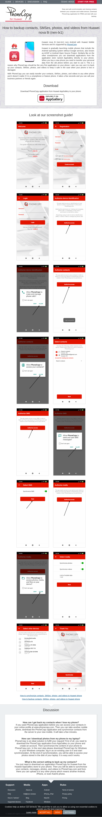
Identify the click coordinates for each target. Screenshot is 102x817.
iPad (51, 794)
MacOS (46, 798)
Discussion (33, 2)
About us (29, 790)
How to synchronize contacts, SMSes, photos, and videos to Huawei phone (51, 696)
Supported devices (14, 802)
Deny (57, 812)
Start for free (86, 2)
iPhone (46, 794)
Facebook (29, 802)
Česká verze (67, 2)
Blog (27, 798)
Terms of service (68, 790)
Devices (19, 2)
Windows (47, 802)
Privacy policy (67, 794)
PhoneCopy (72, 44)
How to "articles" (13, 798)
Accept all (45, 812)
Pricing (64, 798)
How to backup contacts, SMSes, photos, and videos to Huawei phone (51, 699)
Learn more (31, 812)
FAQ (45, 2)
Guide (8, 2)
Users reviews (31, 794)
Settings (69, 812)
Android (47, 790)
